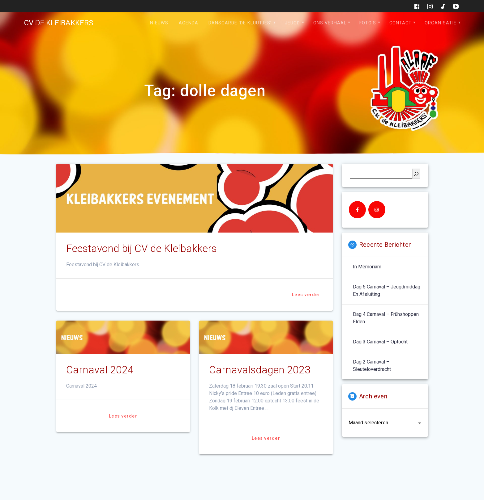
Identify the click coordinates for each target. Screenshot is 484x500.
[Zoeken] (416, 174)
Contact (400, 23)
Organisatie (440, 23)
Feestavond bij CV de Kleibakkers (141, 248)
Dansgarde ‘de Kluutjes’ (240, 23)
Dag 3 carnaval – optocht (380, 342)
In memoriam (367, 267)
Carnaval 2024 (100, 370)
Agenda (188, 23)
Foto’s (367, 23)
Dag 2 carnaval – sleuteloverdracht (372, 365)
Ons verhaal (329, 23)
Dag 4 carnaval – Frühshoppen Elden (386, 318)
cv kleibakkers (58, 23)
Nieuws (159, 23)
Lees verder (306, 294)
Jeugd (292, 23)
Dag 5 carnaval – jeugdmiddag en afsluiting (386, 290)
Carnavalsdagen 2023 (260, 370)
